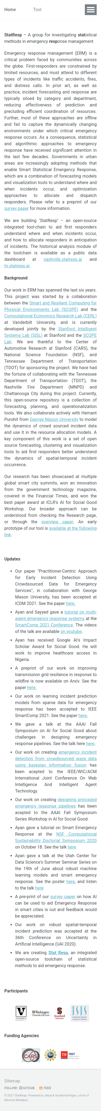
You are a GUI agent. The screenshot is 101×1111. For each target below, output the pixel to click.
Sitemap (12, 1081)
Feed (45, 1088)
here (90, 743)
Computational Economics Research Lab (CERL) (50, 316)
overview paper (57, 521)
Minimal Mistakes (16, 1100)
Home (10, 9)
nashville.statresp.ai (63, 259)
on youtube (71, 631)
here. (70, 603)
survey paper (16, 208)
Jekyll (48, 1095)
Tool (37, 9)
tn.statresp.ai (17, 265)
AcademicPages (66, 1095)
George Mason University (54, 419)
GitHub (27, 1088)
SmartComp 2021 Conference (44, 625)
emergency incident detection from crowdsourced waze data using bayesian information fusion (56, 759)
